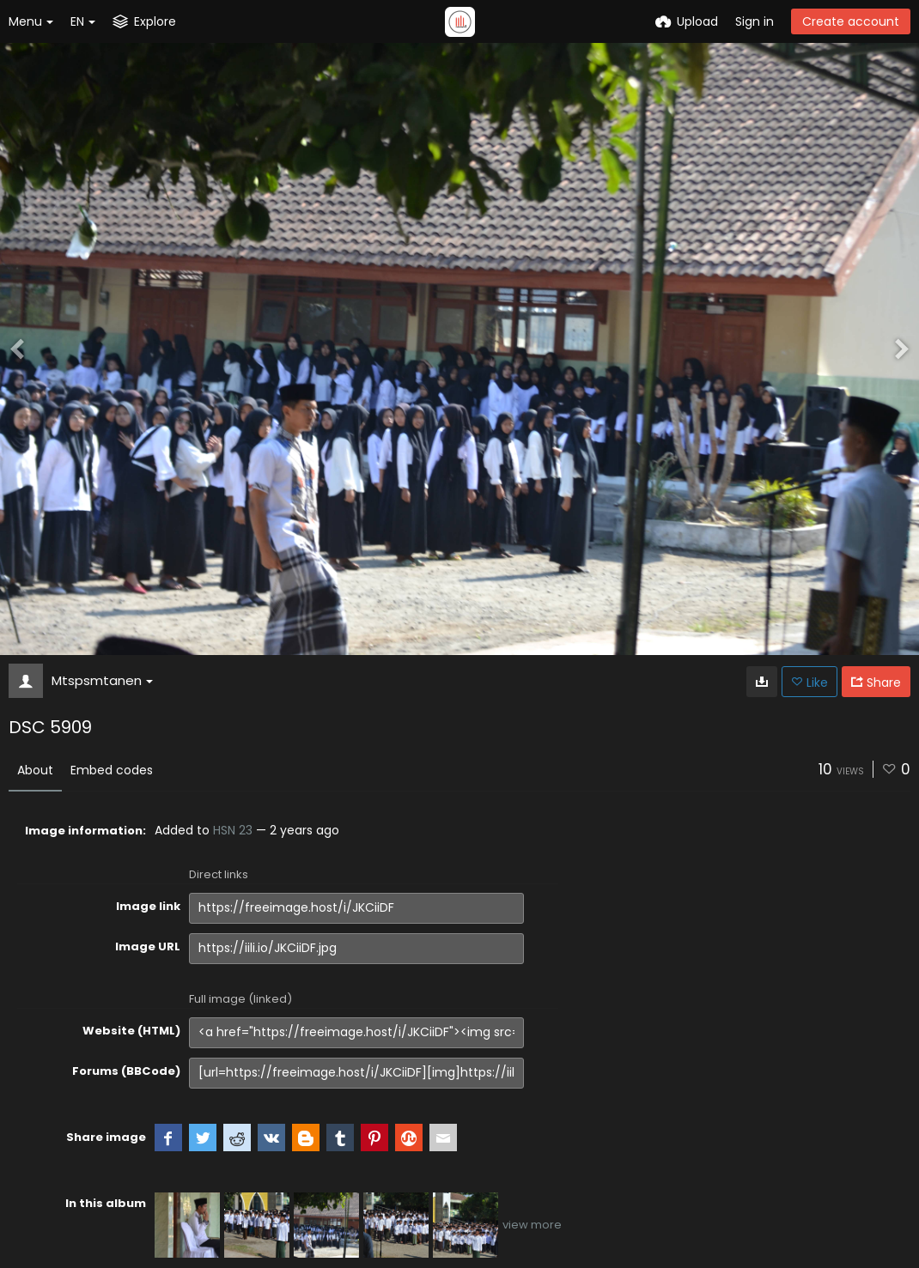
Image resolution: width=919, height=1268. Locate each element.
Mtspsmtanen (102, 680)
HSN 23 (233, 830)
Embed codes (111, 770)
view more (532, 1224)
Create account (850, 21)
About (35, 770)
